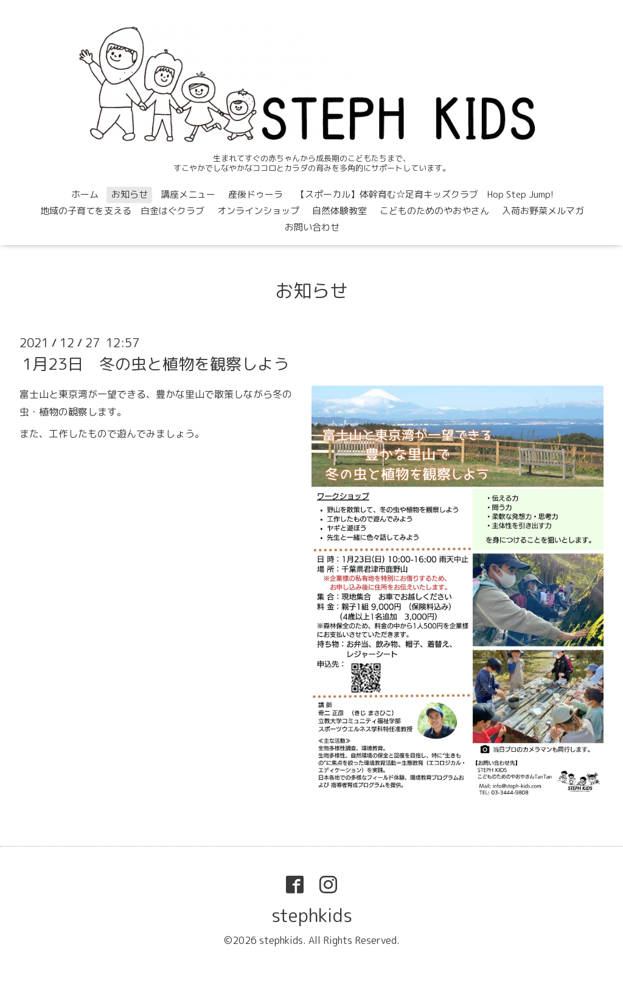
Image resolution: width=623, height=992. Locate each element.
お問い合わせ (312, 227)
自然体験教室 (339, 210)
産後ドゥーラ (255, 194)
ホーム (85, 194)
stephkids (311, 915)
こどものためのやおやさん (434, 210)
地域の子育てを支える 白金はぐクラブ (122, 210)
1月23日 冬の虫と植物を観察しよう (156, 364)
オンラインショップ (258, 210)
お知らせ (129, 194)
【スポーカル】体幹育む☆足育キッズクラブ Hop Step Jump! (425, 194)
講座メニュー (188, 194)
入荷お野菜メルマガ (543, 210)
